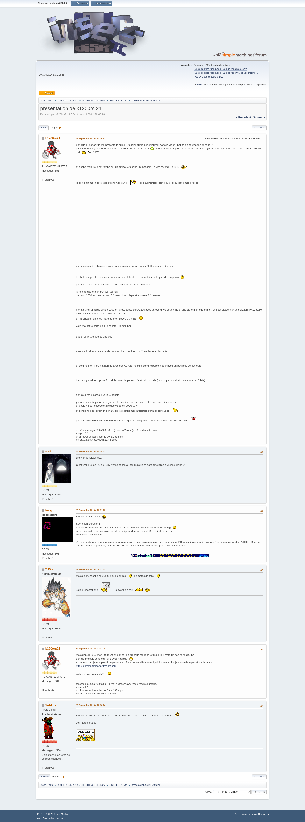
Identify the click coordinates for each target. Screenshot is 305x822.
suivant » (259, 117)
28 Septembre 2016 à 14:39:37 (90, 451)
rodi (48, 451)
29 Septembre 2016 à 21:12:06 (90, 648)
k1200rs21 (52, 138)
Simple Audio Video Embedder (50, 818)
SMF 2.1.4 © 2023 (44, 814)
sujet (199, 84)
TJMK (49, 569)
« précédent (243, 117)
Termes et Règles (249, 814)
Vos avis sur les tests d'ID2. (208, 76)
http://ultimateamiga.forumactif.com (96, 665)
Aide (237, 814)
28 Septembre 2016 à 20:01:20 (90, 510)
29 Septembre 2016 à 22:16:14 (90, 705)
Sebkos (50, 705)
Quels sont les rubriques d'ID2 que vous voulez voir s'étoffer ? (226, 73)
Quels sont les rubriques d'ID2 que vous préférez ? (220, 69)
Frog (48, 510)
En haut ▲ (264, 814)
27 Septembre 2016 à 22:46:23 (90, 138)
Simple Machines (62, 814)
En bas (43, 128)
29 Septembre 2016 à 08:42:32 (90, 569)
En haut (44, 777)
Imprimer (259, 128)
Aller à (208, 792)
